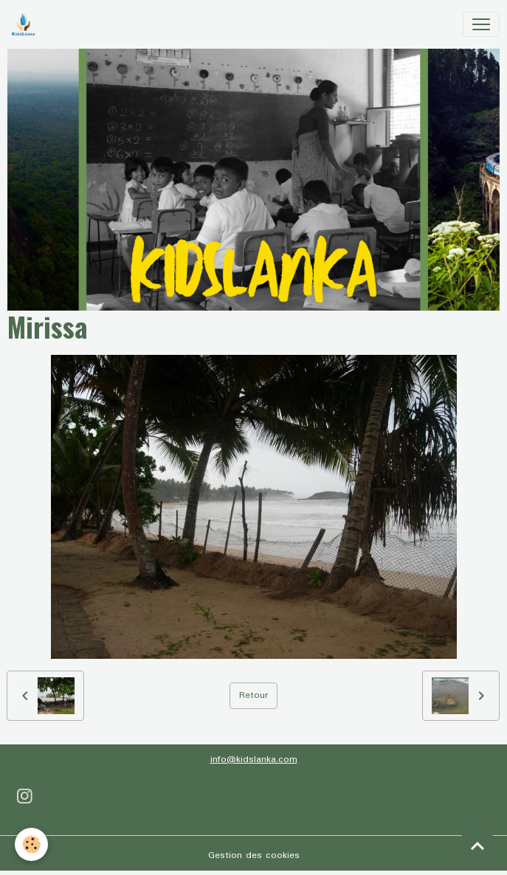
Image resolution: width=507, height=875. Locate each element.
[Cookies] (31, 844)
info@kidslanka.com (253, 759)
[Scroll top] (477, 845)
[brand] (26, 24)
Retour (253, 695)
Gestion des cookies (254, 855)
